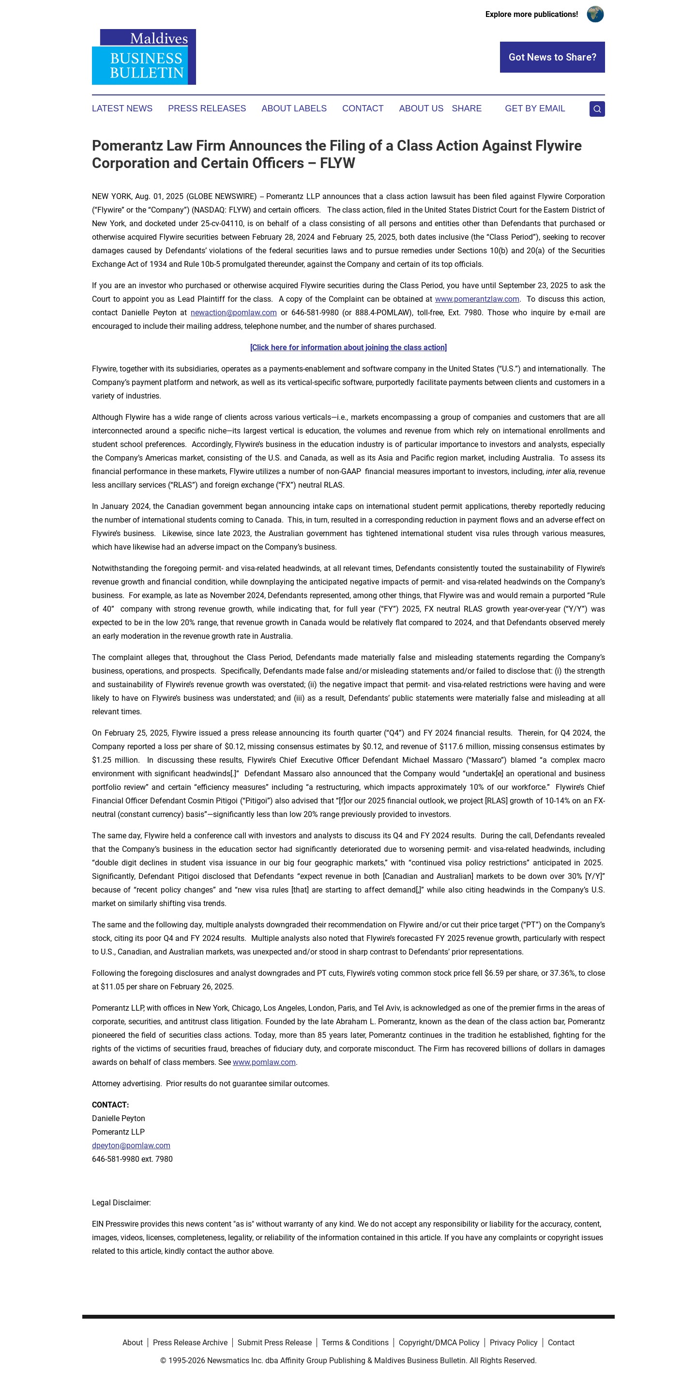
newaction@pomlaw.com (234, 312)
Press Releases (207, 108)
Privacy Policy (514, 1342)
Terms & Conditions (355, 1342)
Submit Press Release (275, 1342)
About (132, 1342)
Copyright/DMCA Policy (439, 1342)
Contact (363, 108)
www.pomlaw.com (264, 1062)
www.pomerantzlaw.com (477, 299)
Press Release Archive (190, 1342)
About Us (421, 108)
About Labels (294, 108)
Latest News (122, 108)
